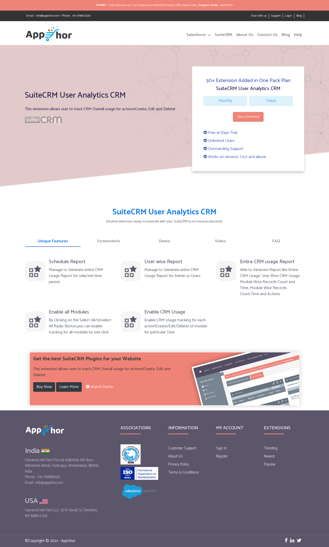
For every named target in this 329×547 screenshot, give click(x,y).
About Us (244, 34)
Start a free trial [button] (248, 117)
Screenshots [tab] (108, 241)
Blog (299, 16)
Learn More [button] (68, 386)
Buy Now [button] (44, 386)
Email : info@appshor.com (42, 15)
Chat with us (259, 15)
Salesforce (196, 34)
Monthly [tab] (225, 100)
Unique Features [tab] (53, 241)
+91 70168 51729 (81, 15)
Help (298, 34)
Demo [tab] (164, 241)
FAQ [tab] (276, 241)
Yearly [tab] (271, 100)
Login (288, 15)
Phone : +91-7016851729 (42, 477)
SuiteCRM (223, 34)
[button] (99, 387)
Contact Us (267, 34)
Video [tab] (220, 241)
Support (276, 15)
